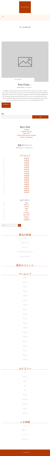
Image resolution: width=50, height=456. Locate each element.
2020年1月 (26, 158)
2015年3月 (26, 167)
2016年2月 (26, 162)
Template (26, 217)
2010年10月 (26, 175)
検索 (3, 113)
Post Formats (18, 79)
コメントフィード (25, 434)
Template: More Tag (27, 131)
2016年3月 (26, 160)
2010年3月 (26, 184)
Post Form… (25, 84)
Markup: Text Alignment (26, 137)
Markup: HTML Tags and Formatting (26, 135)
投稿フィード (25, 430)
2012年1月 (26, 171)
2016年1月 (26, 164)
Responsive (26, 215)
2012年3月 (26, 169)
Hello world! (26, 133)
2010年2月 (26, 186)
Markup (27, 206)
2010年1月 (26, 188)
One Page (26, 212)
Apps (26, 202)
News (26, 210)
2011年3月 (26, 173)
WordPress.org (25, 439)
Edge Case (26, 204)
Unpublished (26, 219)
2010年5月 (26, 182)
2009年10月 (26, 190)
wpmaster (29, 87)
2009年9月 (26, 192)
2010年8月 (26, 179)
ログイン (25, 425)
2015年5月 (26, 165)
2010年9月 (26, 177)
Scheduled (26, 129)
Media (26, 208)
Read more (7, 105)
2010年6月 (26, 180)
